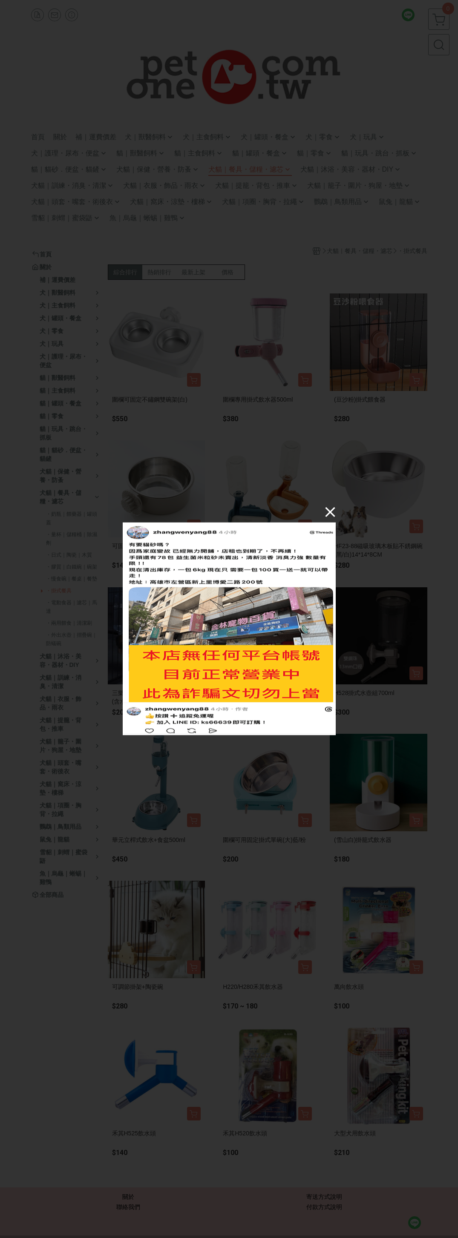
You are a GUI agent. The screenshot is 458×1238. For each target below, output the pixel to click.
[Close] (330, 511)
